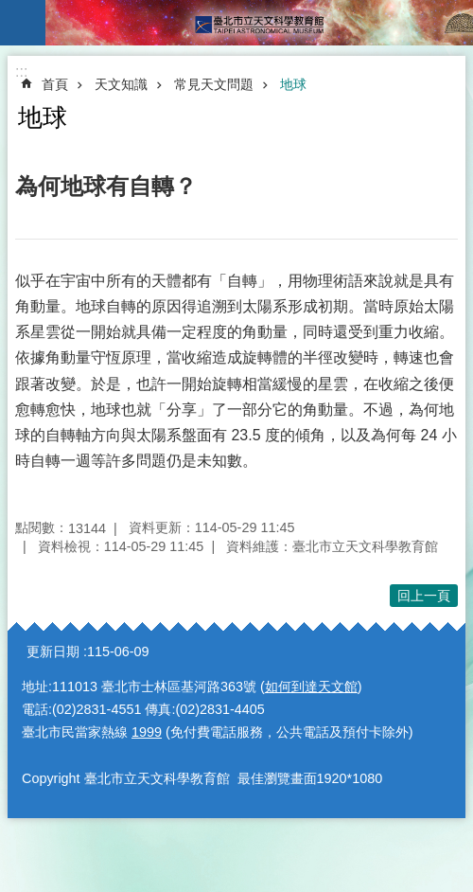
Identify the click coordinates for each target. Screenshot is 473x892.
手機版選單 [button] (22, 22)
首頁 (55, 84)
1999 (146, 732)
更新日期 (52, 651)
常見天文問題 (214, 84)
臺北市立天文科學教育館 (259, 22)
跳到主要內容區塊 (9, 9)
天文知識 (121, 84)
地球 (293, 84)
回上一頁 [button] (423, 595)
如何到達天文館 (311, 686)
